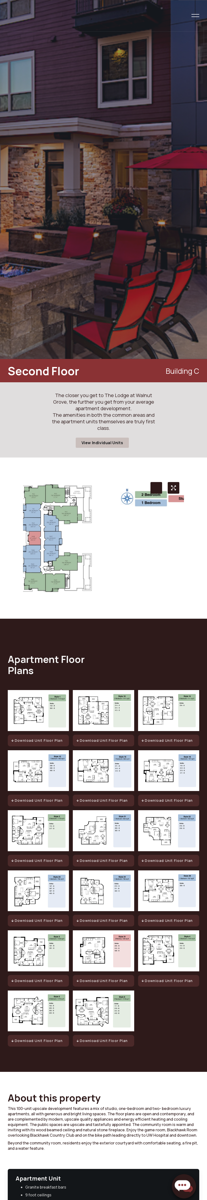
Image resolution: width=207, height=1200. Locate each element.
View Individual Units (102, 442)
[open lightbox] (173, 488)
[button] (195, 15)
